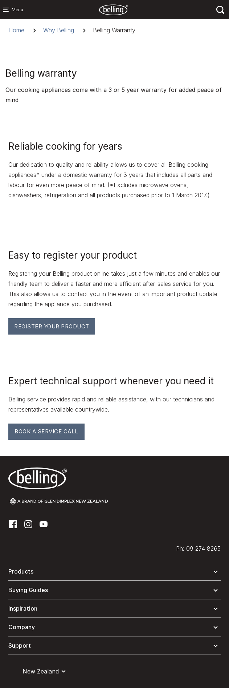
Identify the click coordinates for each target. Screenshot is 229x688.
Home (16, 30)
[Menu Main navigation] (7, 9)
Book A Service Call (46, 431)
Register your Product (51, 326)
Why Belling (58, 30)
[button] (114, 573)
